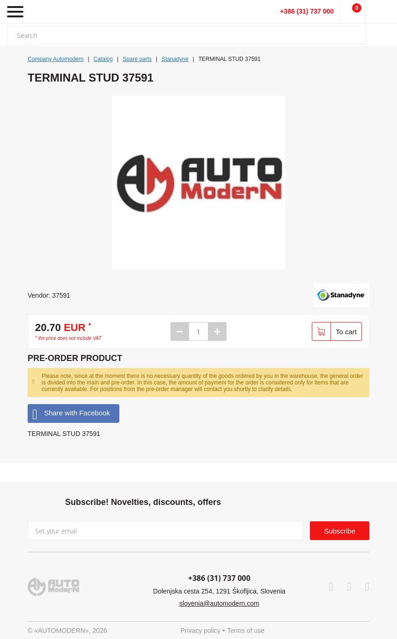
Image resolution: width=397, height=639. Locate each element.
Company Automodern (55, 59)
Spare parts (137, 59)
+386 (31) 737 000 (307, 11)
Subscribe (339, 531)
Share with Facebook (71, 413)
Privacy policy (201, 630)
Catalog (103, 59)
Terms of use (246, 630)
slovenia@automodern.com (219, 603)
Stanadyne (175, 59)
